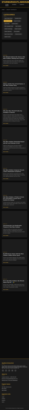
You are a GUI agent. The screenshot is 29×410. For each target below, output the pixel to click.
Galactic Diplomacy (8, 31)
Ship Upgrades (16, 31)
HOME (7, 4)
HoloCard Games (18, 34)
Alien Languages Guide (9, 26)
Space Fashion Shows (9, 34)
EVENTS (22, 4)
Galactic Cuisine (7, 36)
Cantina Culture (15, 23)
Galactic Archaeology (8, 28)
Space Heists (7, 23)
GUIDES (14, 4)
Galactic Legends (18, 28)
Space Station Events (8, 18)
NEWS (7, 5)
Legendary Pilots (18, 18)
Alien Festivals (18, 26)
